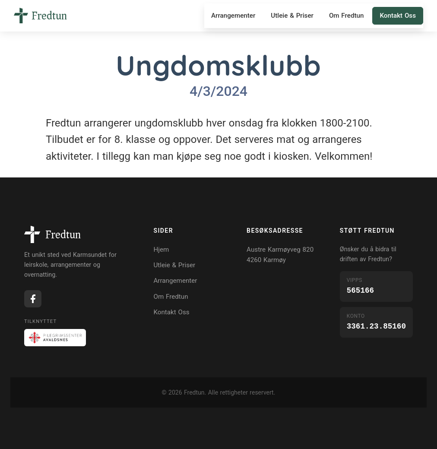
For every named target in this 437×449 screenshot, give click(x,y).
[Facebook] (32, 298)
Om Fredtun (346, 15)
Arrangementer (233, 15)
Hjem (161, 249)
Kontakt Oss (398, 15)
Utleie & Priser (292, 15)
